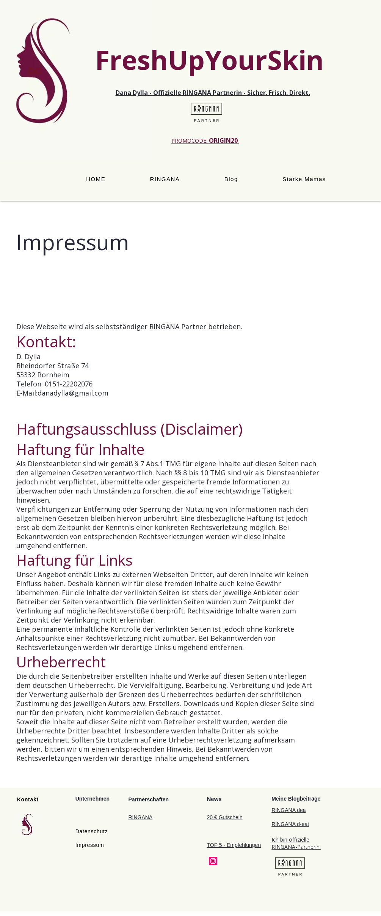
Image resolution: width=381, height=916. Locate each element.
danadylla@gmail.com (73, 392)
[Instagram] (213, 861)
